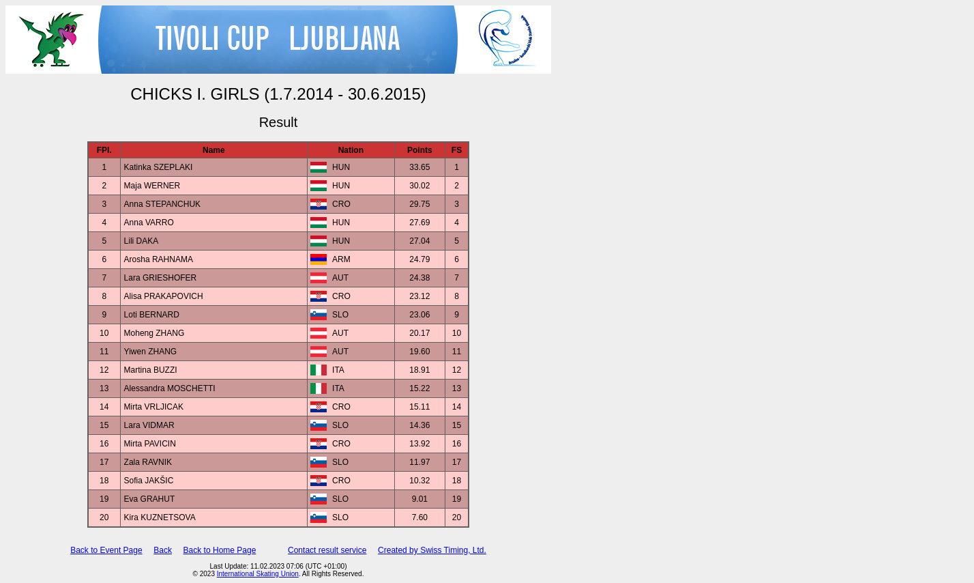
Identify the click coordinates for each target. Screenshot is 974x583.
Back (162, 550)
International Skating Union (258, 574)
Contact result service (327, 550)
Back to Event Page (106, 550)
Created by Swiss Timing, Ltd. (432, 550)
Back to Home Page (219, 550)
